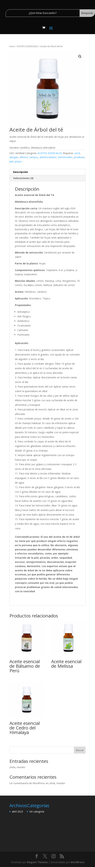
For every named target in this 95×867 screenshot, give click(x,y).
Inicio (12, 46)
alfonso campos (29, 157)
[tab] (47, 172)
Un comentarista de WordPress (27, 783)
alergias (13, 157)
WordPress (77, 862)
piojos (18, 161)
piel (11, 161)
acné (77, 153)
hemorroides (65, 157)
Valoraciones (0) (23, 178)
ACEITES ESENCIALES (27, 46)
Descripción (20, 172)
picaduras (79, 157)
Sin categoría (36, 811)
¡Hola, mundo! (17, 767)
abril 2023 (17, 811)
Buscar (80, 750)
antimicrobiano (47, 157)
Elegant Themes (37, 862)
